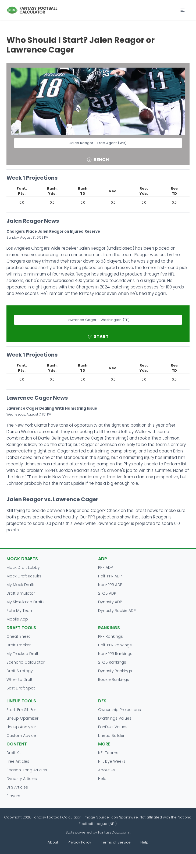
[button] (183, 10)
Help (102, 778)
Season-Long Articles (26, 770)
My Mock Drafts (20, 584)
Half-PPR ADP (110, 576)
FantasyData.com (114, 832)
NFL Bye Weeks (112, 761)
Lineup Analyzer (21, 727)
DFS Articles (17, 787)
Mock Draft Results (23, 576)
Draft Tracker (18, 645)
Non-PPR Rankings (115, 653)
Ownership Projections (119, 709)
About (53, 842)
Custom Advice (21, 735)
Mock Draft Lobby (23, 567)
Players (13, 796)
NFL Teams (108, 752)
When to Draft (19, 679)
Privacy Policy (79, 842)
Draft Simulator (20, 593)
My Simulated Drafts (25, 602)
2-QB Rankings (112, 662)
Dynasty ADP (110, 602)
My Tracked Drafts (23, 653)
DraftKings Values (114, 718)
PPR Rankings (110, 636)
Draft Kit (13, 752)
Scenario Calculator (25, 662)
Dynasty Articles (21, 778)
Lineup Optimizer (22, 718)
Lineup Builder (111, 735)
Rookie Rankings (113, 679)
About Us (106, 770)
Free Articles (17, 761)
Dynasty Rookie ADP (117, 610)
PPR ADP (105, 567)
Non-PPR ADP (110, 584)
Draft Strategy (19, 671)
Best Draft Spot (20, 688)
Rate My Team (20, 610)
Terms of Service (116, 842)
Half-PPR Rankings (115, 645)
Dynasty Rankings (115, 671)
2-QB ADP (107, 593)
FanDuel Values (112, 727)
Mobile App (17, 619)
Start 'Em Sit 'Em (21, 709)
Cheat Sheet (18, 636)
